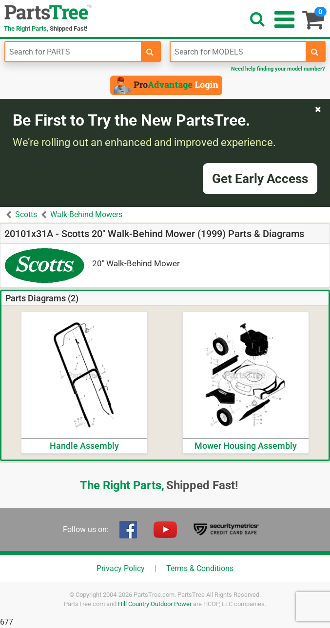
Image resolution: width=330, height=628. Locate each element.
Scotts (26, 214)
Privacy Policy (121, 568)
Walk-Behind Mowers (86, 214)
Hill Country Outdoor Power (155, 604)
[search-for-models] (315, 51)
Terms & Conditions (199, 568)
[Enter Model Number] (238, 51)
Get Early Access (260, 178)
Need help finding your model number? (278, 69)
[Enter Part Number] (73, 51)
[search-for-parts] (150, 51)
